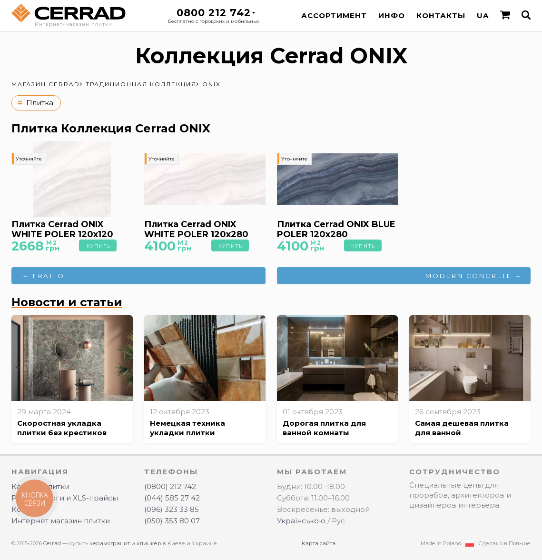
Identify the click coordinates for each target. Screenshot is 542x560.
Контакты (440, 15)
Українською (301, 520)
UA (483, 15)
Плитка (39, 102)
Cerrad (52, 543)
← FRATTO (43, 276)
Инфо (391, 15)
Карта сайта (318, 543)
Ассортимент (334, 15)
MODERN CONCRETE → (473, 276)
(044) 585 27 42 (172, 497)
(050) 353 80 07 (172, 520)
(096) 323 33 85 (171, 509)
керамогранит (109, 543)
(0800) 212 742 (170, 486)
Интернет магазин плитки (60, 520)
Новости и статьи (66, 302)
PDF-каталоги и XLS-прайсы (64, 497)
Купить (99, 246)
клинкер (149, 543)
